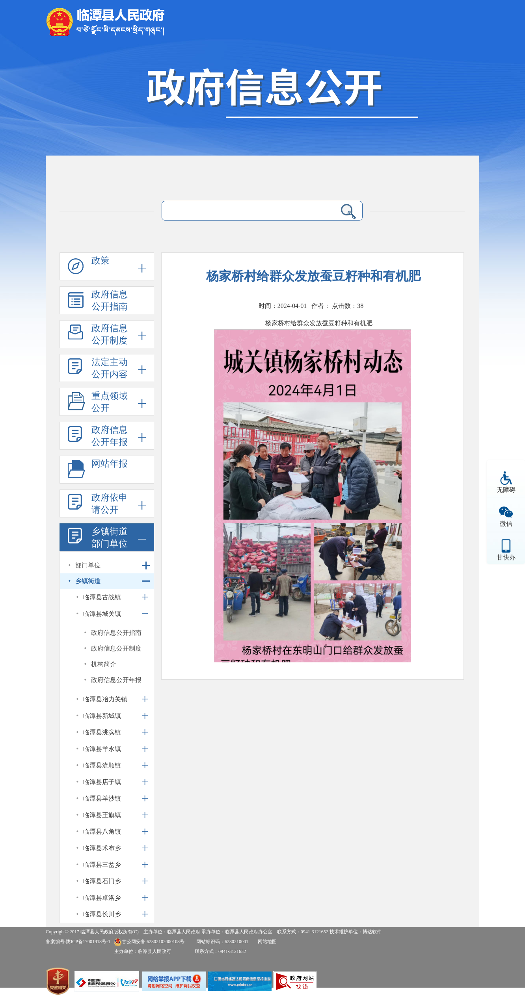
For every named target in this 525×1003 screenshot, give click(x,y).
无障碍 (506, 489)
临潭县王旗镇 (102, 815)
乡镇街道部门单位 (109, 538)
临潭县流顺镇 (102, 765)
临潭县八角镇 (102, 831)
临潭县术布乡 (102, 848)
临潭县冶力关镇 (105, 699)
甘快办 (506, 557)
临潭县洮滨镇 (102, 732)
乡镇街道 (88, 581)
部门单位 (88, 565)
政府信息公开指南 (109, 300)
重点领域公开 (109, 402)
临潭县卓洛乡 (102, 897)
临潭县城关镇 (102, 613)
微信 (506, 523)
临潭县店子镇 (102, 782)
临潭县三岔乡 (102, 864)
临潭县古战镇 (102, 597)
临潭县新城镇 (102, 715)
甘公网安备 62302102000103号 (149, 941)
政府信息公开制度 (109, 334)
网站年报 (109, 464)
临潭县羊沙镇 (102, 798)
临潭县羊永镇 (102, 748)
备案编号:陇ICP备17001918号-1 (78, 941)
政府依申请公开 (109, 504)
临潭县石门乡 (102, 881)
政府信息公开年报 (109, 436)
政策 (100, 260)
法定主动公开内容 (109, 368)
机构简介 (103, 664)
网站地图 (267, 941)
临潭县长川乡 (102, 914)
